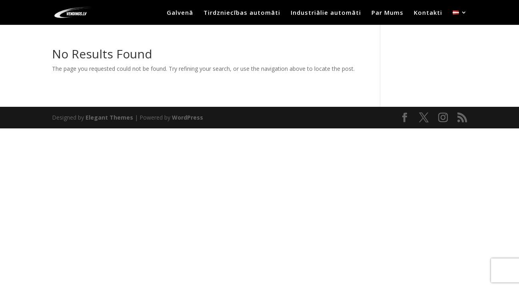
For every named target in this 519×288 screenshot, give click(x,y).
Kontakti (428, 13)
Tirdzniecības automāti (242, 13)
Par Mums (387, 13)
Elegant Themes (109, 117)
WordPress (187, 117)
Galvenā (180, 13)
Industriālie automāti (326, 13)
